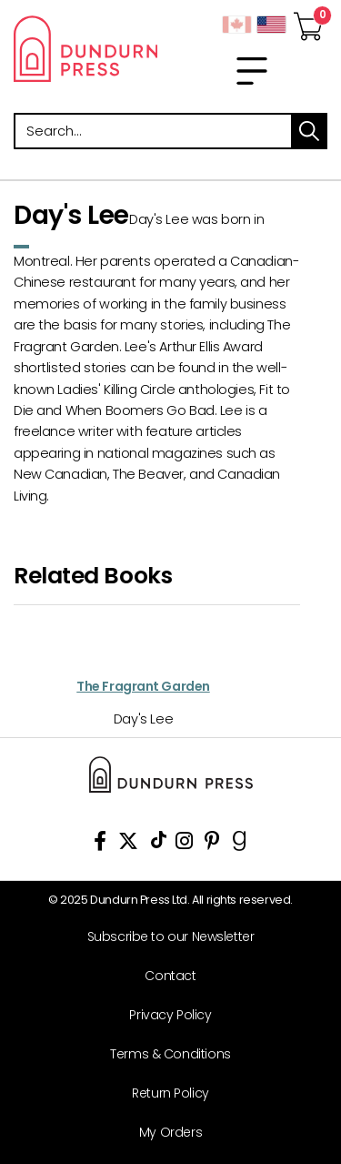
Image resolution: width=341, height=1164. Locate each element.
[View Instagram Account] (184, 844)
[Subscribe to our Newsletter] (163, 937)
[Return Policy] (163, 1093)
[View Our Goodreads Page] (239, 844)
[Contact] (163, 976)
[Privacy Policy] (163, 1015)
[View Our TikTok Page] (158, 844)
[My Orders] (163, 1132)
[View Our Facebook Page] (100, 844)
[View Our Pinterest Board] (212, 844)
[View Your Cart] (308, 21)
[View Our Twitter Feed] (128, 844)
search (309, 131)
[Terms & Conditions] (163, 1054)
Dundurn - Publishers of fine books (85, 48)
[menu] (252, 71)
